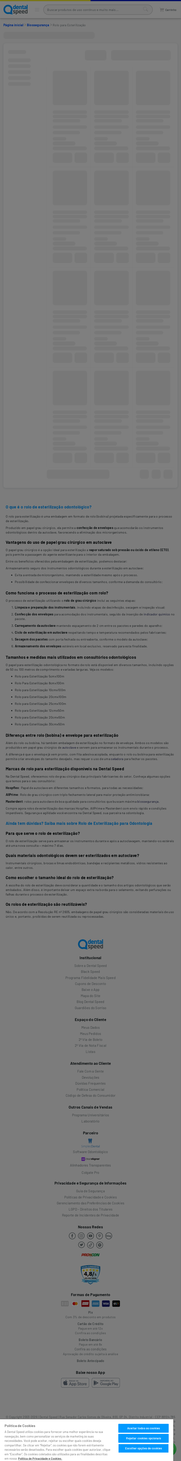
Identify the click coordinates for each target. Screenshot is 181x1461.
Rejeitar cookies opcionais (143, 1438)
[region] (86, 1440)
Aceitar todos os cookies (143, 1428)
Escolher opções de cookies (143, 1448)
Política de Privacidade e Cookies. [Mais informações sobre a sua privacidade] (40, 1458)
